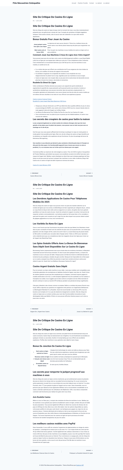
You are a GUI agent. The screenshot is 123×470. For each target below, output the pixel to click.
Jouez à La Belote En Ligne (78, 310)
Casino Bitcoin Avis (45, 174)
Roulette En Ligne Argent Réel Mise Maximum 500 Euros (49, 101)
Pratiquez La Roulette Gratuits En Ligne (78, 451)
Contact (91, 3)
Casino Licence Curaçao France (42, 99)
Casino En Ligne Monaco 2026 (42, 165)
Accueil (74, 3)
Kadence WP (80, 465)
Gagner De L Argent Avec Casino (45, 310)
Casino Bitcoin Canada (78, 174)
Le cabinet (99, 3)
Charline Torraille (83, 3)
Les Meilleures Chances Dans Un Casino (45, 451)
